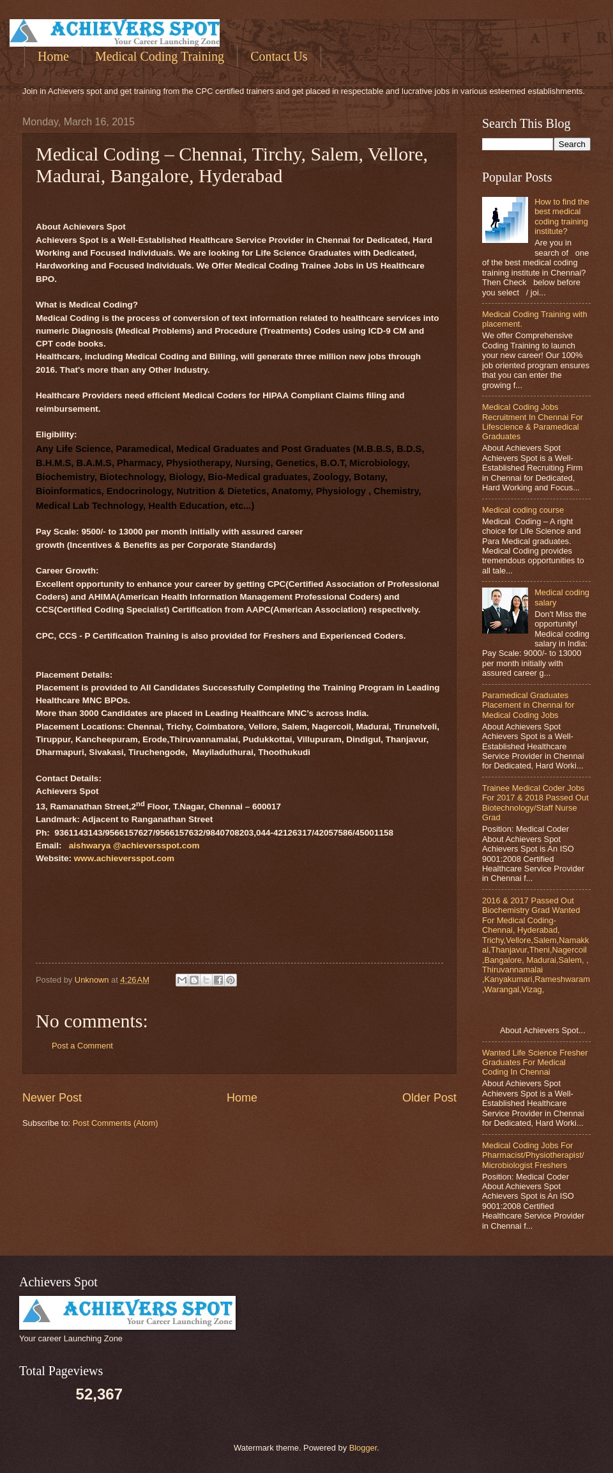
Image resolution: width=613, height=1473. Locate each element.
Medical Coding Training (159, 56)
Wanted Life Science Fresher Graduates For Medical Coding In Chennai (535, 1062)
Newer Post (52, 1097)
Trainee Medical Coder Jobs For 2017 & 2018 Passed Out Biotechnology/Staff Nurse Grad (535, 802)
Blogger (363, 1448)
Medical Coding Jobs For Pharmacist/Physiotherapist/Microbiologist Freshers (533, 1155)
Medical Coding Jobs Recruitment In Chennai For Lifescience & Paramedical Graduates (532, 421)
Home (53, 56)
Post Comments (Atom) (115, 1123)
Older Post (429, 1097)
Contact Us (278, 56)
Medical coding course (523, 510)
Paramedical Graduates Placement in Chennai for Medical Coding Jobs (528, 705)
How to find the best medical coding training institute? (561, 216)
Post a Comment (82, 1045)
